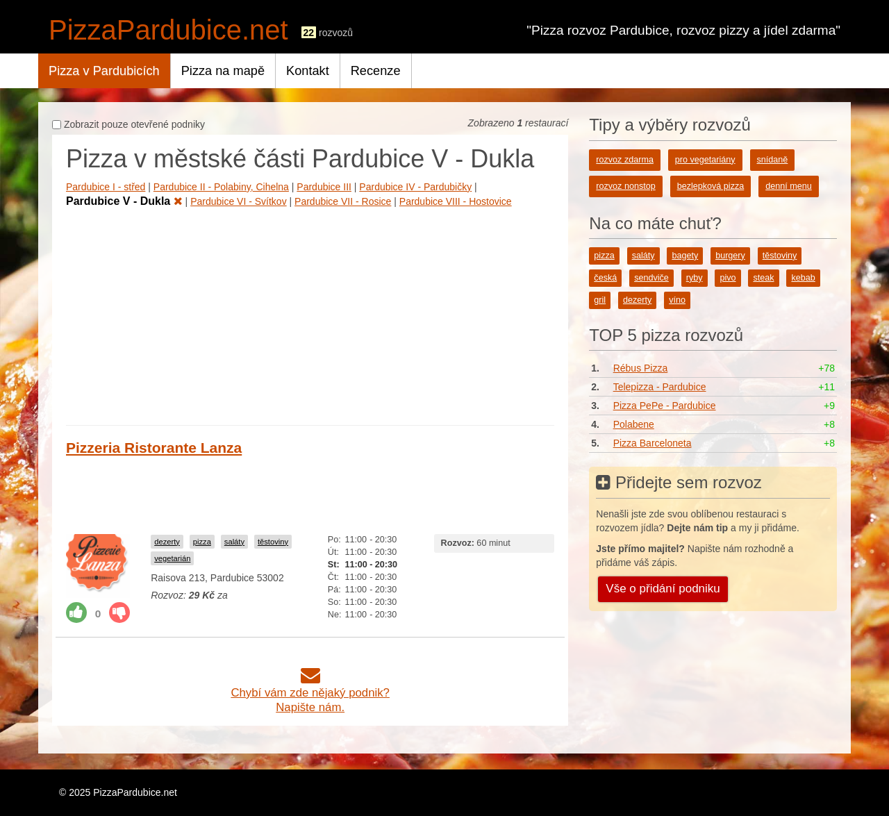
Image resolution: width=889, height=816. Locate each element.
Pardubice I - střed (105, 186)
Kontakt (307, 71)
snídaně (772, 160)
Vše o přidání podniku (663, 588)
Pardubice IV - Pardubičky (415, 186)
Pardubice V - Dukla (124, 201)
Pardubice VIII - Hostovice (455, 201)
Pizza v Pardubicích (104, 71)
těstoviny (273, 542)
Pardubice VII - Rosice (342, 201)
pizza (202, 542)
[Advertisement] (310, 314)
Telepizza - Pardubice (659, 386)
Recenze (376, 71)
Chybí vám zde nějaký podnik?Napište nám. (310, 693)
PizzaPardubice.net (168, 30)
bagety (685, 255)
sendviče (651, 278)
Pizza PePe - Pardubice (664, 405)
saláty (234, 542)
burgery (730, 255)
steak (763, 278)
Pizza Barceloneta (652, 443)
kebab (803, 278)
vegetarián (172, 558)
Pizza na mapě (223, 71)
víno (677, 300)
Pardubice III (324, 186)
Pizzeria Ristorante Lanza (154, 448)
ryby (694, 278)
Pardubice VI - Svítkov (238, 201)
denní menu (788, 186)
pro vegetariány (705, 160)
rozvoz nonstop (625, 186)
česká (605, 278)
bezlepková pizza (711, 186)
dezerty (167, 542)
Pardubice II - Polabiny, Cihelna (221, 186)
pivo (728, 278)
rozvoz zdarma (625, 160)
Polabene (633, 424)
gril (600, 300)
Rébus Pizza (640, 368)
